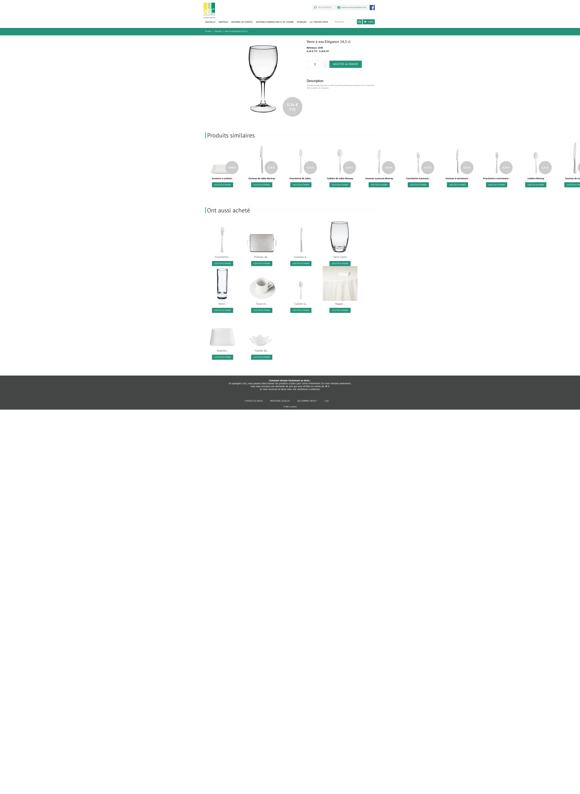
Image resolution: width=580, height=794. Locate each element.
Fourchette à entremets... (496, 178)
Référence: (312, 47)
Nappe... (340, 304)
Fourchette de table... (301, 178)
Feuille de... (262, 350)
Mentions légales (280, 400)
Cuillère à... (301, 304)
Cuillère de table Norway (340, 178)
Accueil (208, 31)
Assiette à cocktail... (222, 178)
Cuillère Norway (536, 178)
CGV (327, 400)
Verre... (223, 304)
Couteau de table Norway (261, 178)
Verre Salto (340, 257)
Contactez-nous (254, 400)
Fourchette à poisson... (418, 178)
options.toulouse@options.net (353, 7)
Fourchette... (222, 257)
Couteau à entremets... (457, 178)
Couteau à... (301, 257)
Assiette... (223, 350)
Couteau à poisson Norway (379, 178)
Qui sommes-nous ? (307, 400)
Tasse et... (262, 304)
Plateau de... (261, 257)
